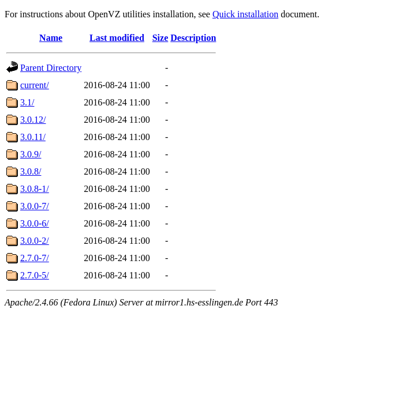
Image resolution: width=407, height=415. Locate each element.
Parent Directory (50, 68)
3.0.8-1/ (34, 189)
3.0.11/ (33, 137)
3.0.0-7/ (34, 206)
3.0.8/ (30, 171)
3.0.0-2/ (34, 241)
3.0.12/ (33, 119)
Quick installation (245, 14)
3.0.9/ (30, 154)
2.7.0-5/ (34, 275)
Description (193, 38)
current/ (34, 85)
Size (160, 38)
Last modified (116, 38)
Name (50, 38)
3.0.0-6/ (34, 223)
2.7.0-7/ (34, 258)
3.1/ (27, 102)
